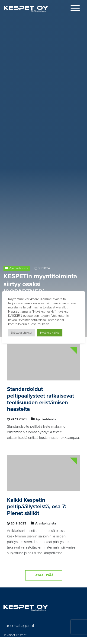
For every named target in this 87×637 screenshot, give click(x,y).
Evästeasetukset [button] (21, 333)
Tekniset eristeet (14, 635)
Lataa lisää (44, 575)
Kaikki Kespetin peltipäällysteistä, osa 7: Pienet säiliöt (36, 507)
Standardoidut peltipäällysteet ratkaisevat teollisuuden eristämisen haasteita (40, 399)
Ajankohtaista (18, 268)
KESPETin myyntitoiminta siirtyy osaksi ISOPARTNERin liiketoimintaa (40, 288)
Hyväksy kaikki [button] (50, 333)
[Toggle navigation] (75, 9)
